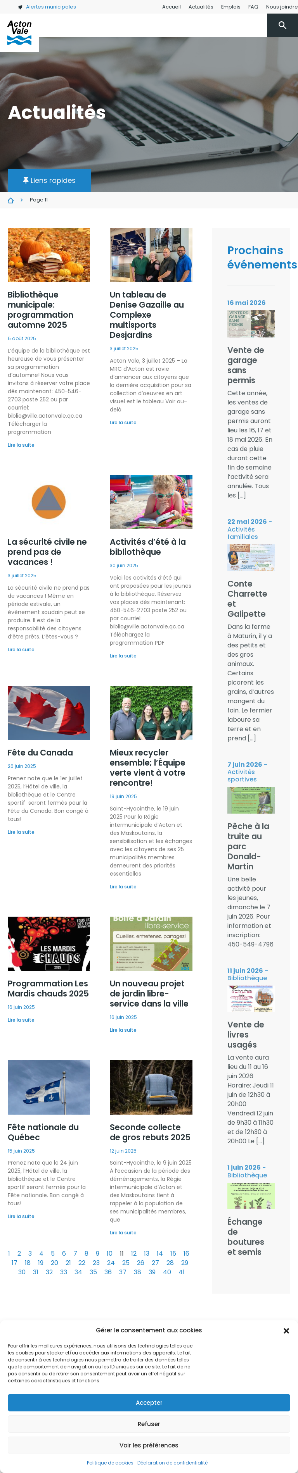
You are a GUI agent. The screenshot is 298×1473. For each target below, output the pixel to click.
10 (110, 1253)
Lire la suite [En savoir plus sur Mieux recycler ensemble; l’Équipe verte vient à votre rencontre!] (123, 886)
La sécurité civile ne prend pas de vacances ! (47, 552)
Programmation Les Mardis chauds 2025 (48, 988)
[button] (286, 1330)
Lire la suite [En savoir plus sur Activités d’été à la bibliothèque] (123, 655)
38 (137, 1272)
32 (49, 1272)
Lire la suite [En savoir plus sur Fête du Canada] (21, 832)
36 (108, 1272)
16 (186, 1253)
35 (93, 1272)
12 (134, 1253)
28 (170, 1262)
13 (146, 1253)
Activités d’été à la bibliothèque (148, 547)
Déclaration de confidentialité (172, 1462)
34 (78, 1272)
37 (122, 1272)
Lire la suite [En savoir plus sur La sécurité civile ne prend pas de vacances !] (21, 649)
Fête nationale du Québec (43, 1132)
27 (155, 1262)
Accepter (149, 1403)
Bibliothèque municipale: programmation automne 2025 (40, 309)
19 (40, 1262)
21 (68, 1262)
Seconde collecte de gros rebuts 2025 (150, 1132)
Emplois (231, 6)
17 (14, 1262)
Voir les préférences (149, 1445)
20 (54, 1262)
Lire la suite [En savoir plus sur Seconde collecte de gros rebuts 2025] (123, 1232)
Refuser (149, 1424)
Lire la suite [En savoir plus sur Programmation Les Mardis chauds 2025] (21, 1020)
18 (28, 1262)
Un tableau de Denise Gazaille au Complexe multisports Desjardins (147, 315)
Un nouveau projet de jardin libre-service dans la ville (149, 993)
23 (96, 1262)
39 (152, 1272)
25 (126, 1262)
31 (35, 1272)
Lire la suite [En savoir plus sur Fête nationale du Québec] (21, 1216)
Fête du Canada (40, 752)
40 (167, 1272)
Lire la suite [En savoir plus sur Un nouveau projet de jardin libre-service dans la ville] (123, 1030)
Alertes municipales (46, 6)
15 (173, 1253)
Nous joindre (282, 6)
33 (63, 1272)
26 (140, 1262)
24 (111, 1262)
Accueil (171, 6)
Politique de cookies (110, 1462)
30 (22, 1272)
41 (181, 1272)
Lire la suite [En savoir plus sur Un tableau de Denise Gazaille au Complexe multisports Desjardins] (123, 422)
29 (184, 1262)
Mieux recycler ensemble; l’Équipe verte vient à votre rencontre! (147, 767)
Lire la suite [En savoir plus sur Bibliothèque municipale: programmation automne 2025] (21, 445)
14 (160, 1253)
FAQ (253, 6)
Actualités (201, 6)
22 (81, 1262)
